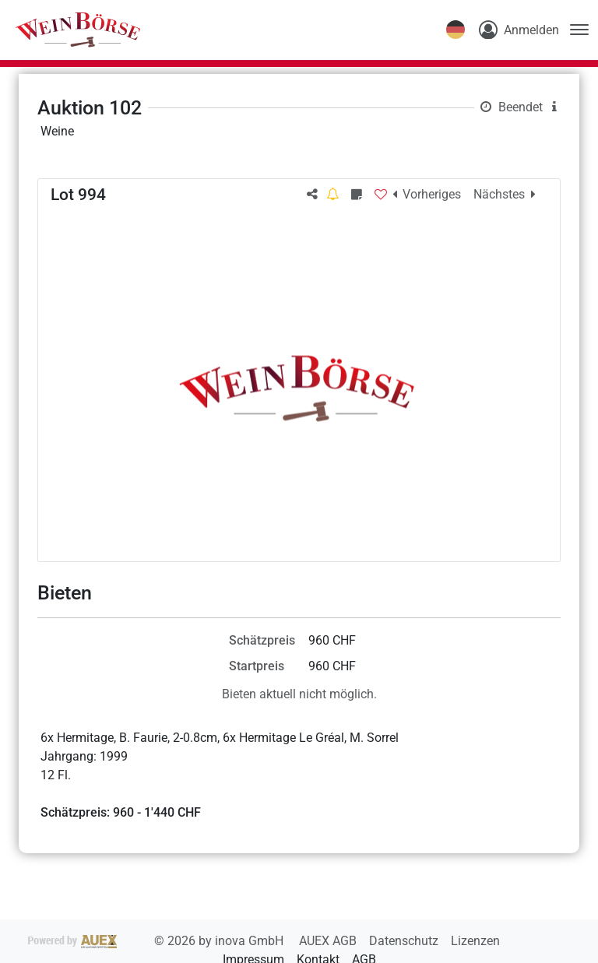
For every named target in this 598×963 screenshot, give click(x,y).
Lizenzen (475, 940)
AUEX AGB (329, 940)
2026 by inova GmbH (157, 940)
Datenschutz (405, 940)
